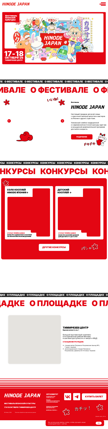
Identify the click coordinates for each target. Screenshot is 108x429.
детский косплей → (65, 191)
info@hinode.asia (50, 396)
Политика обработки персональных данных (25, 412)
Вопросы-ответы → (51, 410)
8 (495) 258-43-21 (50, 397)
